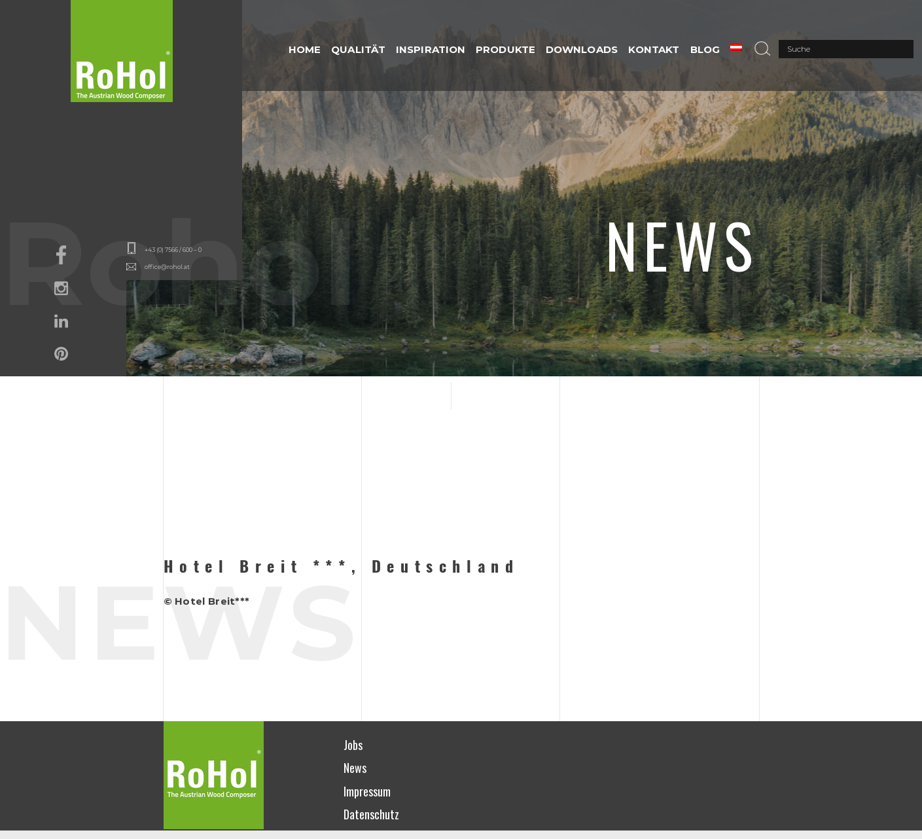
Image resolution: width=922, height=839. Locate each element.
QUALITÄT (358, 49)
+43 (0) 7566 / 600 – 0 (173, 249)
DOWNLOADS (582, 49)
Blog (705, 49)
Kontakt (654, 49)
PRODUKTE (505, 49)
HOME (305, 49)
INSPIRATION (430, 49)
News (355, 767)
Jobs (353, 744)
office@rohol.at (167, 266)
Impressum (367, 791)
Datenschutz (371, 814)
